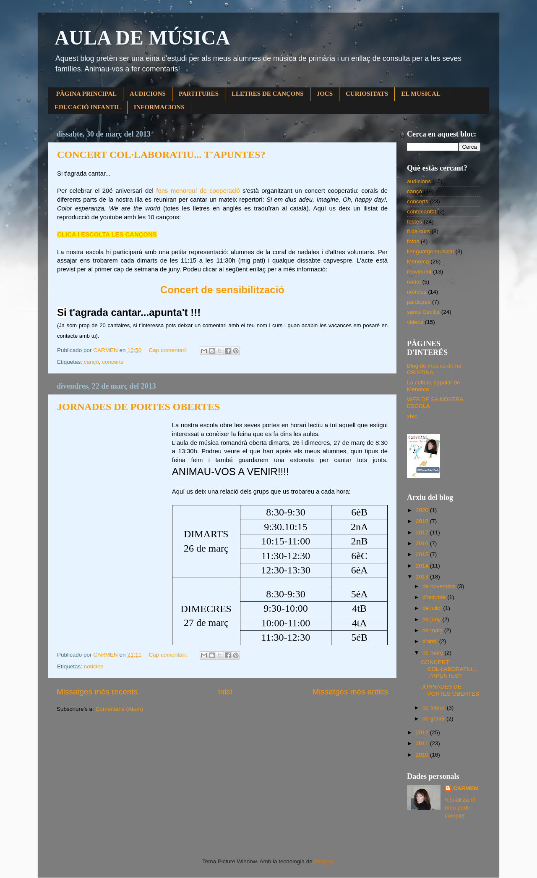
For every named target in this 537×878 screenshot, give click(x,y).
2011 (423, 743)
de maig (433, 630)
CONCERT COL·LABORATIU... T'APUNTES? (161, 154)
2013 (423, 576)
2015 (423, 554)
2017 (423, 532)
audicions (419, 181)
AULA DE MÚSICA (142, 37)
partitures (418, 302)
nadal (414, 282)
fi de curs (418, 231)
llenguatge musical (430, 251)
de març (433, 652)
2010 (423, 755)
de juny (432, 619)
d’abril (430, 641)
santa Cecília (423, 312)
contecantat (421, 211)
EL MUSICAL (421, 93)
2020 (423, 510)
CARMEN (465, 788)
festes (414, 221)
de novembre (439, 586)
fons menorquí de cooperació (198, 190)
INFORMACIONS (159, 107)
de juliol (432, 608)
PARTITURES (199, 93)
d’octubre (434, 597)
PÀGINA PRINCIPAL (86, 93)
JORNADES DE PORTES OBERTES (138, 406)
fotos (413, 241)
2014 (423, 566)
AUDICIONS (148, 93)
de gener (434, 718)
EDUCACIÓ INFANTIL (88, 107)
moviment (419, 271)
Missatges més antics (350, 691)
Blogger (323, 861)
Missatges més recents (97, 691)
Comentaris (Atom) (119, 709)
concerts (112, 362)
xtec (412, 416)
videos (415, 322)
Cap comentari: (168, 350)
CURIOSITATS (367, 93)
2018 (423, 521)
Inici (225, 691)
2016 (423, 543)
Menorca (418, 261)
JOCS (325, 93)
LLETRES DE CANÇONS (268, 93)
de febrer (434, 708)
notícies (94, 666)
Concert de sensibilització (222, 289)
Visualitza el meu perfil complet (460, 808)
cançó (91, 362)
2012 (423, 732)
